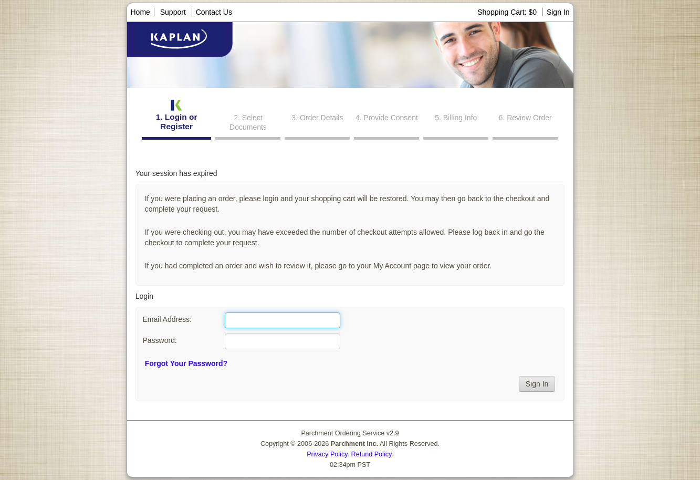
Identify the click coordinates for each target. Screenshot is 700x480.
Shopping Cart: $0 (508, 12)
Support (173, 12)
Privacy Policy (327, 454)
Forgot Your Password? (186, 363)
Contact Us (214, 12)
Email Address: (166, 319)
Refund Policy (371, 454)
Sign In (558, 12)
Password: (159, 340)
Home (140, 12)
